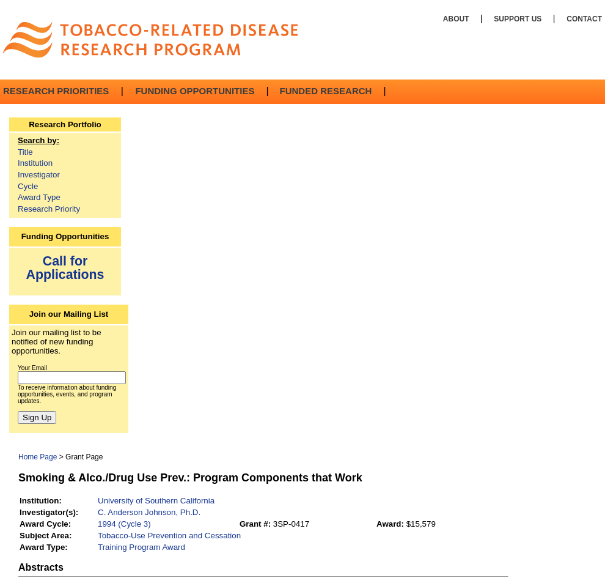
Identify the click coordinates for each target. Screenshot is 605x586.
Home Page (37, 457)
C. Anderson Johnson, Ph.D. (149, 512)
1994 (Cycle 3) (124, 524)
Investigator (39, 174)
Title (25, 152)
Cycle (28, 186)
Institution (35, 163)
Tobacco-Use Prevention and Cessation (169, 535)
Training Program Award (141, 547)
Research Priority (49, 208)
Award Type (39, 197)
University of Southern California (156, 500)
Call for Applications (65, 267)
